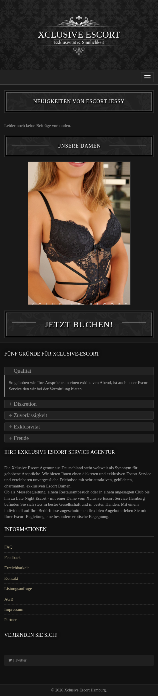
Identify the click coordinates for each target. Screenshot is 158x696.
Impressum (13, 609)
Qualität (22, 371)
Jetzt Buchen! (79, 324)
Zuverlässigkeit (30, 415)
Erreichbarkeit (16, 568)
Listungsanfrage (18, 588)
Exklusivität (27, 427)
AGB (8, 599)
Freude (21, 438)
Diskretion (25, 404)
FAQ (8, 547)
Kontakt (11, 578)
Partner (10, 619)
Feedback (12, 557)
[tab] (79, 371)
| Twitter (18, 660)
